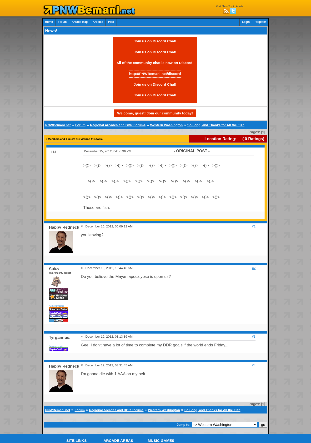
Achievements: (56, 306)
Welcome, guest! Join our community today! (155, 113)
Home (49, 22)
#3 (254, 336)
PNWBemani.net (58, 125)
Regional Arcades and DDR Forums (117, 125)
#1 (254, 226)
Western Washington (166, 125)
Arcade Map (80, 22)
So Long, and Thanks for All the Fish (215, 125)
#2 (254, 268)
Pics (111, 22)
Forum (62, 22)
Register (260, 22)
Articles (98, 22)
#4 (254, 365)
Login (246, 22)
